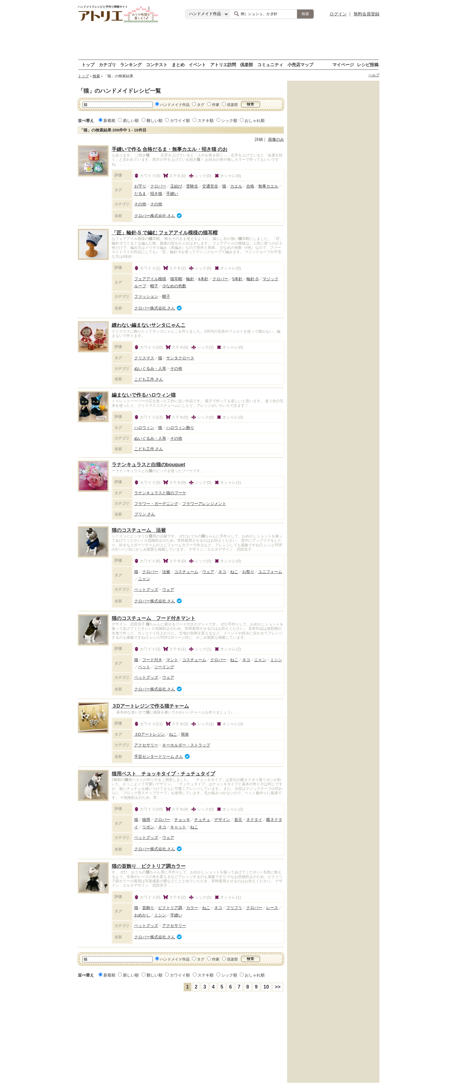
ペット (144, 667)
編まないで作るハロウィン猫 (144, 395)
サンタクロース (180, 358)
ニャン (144, 578)
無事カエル (268, 186)
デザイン (222, 819)
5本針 (237, 279)
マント (172, 659)
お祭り (248, 571)
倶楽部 (246, 64)
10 (266, 986)
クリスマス (144, 358)
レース (272, 907)
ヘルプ (373, 75)
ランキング (131, 64)
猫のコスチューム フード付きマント (153, 618)
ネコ (222, 571)
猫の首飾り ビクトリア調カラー (149, 866)
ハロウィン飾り (180, 427)
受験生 (192, 186)
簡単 (185, 734)
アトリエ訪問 (223, 64)
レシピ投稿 (368, 64)
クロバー (158, 186)
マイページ (343, 64)
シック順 (229, 120)
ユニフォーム (270, 571)
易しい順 (131, 120)
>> (278, 986)
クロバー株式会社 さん (154, 215)
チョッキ (182, 819)
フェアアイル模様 (150, 279)
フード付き (152, 659)
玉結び (176, 186)
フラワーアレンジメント (204, 503)
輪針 (190, 279)
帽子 (154, 286)
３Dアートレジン (149, 734)
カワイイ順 (180, 120)
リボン (148, 827)
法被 (166, 571)
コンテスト (156, 64)
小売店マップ (300, 64)
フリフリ (234, 907)
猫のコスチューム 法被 (139, 530)
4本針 (203, 279)
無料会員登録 (366, 13)
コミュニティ (270, 64)
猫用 (146, 819)
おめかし (142, 915)
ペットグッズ (146, 589)
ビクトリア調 (170, 907)
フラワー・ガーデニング (156, 503)
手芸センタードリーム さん (158, 756)
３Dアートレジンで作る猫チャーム (150, 706)
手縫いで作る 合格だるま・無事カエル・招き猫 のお (170, 149)
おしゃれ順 (255, 120)
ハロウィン (144, 427)
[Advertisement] (229, 41)
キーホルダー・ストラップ (186, 745)
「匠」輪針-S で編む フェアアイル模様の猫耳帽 (165, 232)
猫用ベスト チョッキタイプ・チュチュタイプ (163, 773)
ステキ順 (206, 120)
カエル (236, 186)
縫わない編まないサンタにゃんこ (149, 325)
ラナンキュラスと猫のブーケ (160, 493)
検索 (96, 76)
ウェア (208, 571)
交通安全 (210, 186)
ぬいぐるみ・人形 (150, 368)
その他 (140, 204)
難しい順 (154, 120)
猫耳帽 (176, 279)
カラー (192, 907)
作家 (215, 105)
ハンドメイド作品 (175, 105)
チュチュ (202, 819)
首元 (238, 819)
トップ (88, 64)
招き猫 (156, 193)
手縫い (172, 193)
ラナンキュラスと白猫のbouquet (148, 464)
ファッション (146, 296)
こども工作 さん (148, 379)
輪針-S (253, 279)
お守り (140, 186)
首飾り (148, 907)
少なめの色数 (174, 286)
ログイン (338, 13)
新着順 (109, 120)
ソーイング (164, 667)
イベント (197, 64)
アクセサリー (146, 745)
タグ (200, 105)
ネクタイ (254, 819)
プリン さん (144, 514)
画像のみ (276, 139)
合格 (250, 186)
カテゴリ (107, 64)
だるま (140, 193)
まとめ (178, 64)
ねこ (234, 571)
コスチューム (186, 571)
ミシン (276, 659)
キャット (178, 827)
